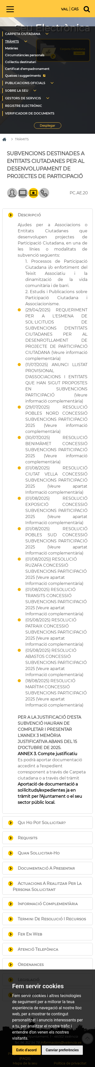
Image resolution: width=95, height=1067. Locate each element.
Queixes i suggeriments (23, 76)
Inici (39, 8)
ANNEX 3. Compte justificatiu (47, 753)
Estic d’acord (26, 1050)
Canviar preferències (62, 1050)
